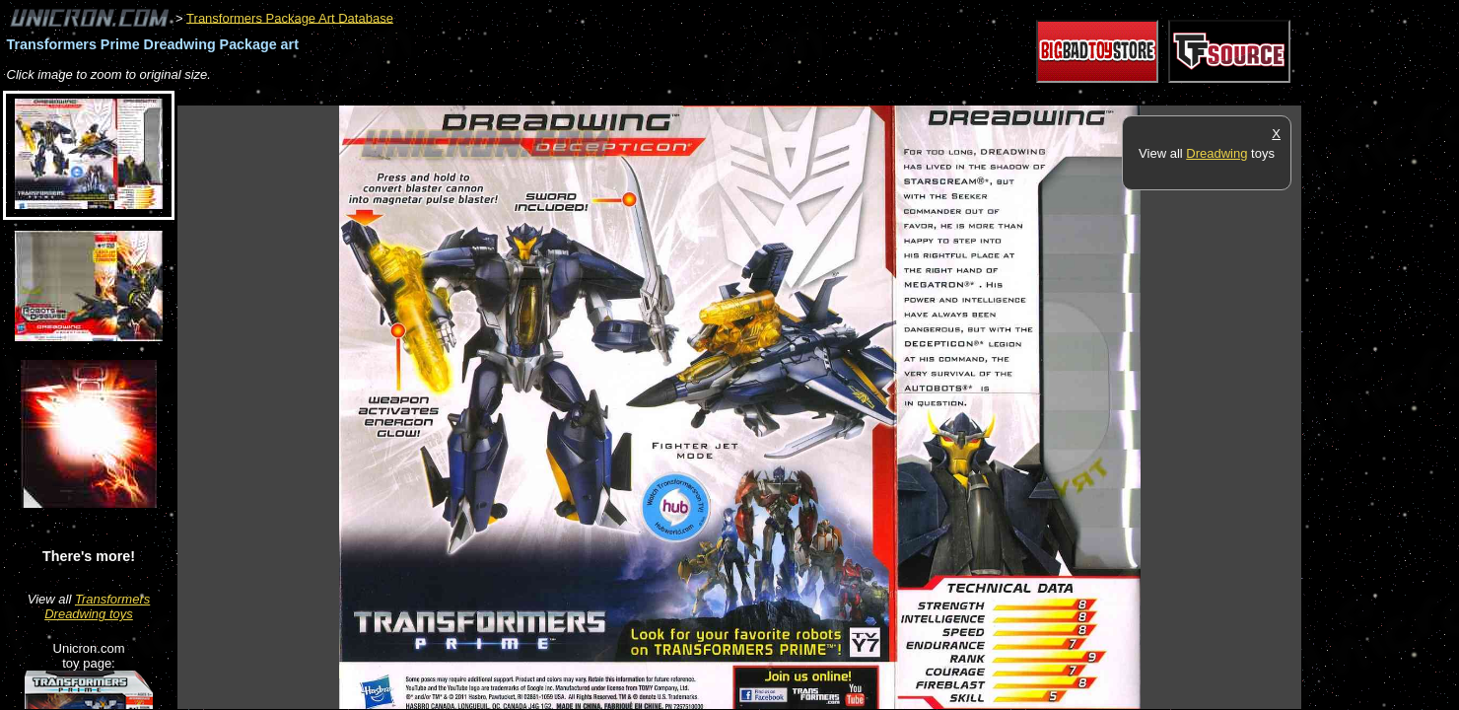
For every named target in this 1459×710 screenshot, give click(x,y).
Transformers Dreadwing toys (97, 606)
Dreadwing (1216, 153)
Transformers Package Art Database (289, 17)
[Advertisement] (536, 95)
